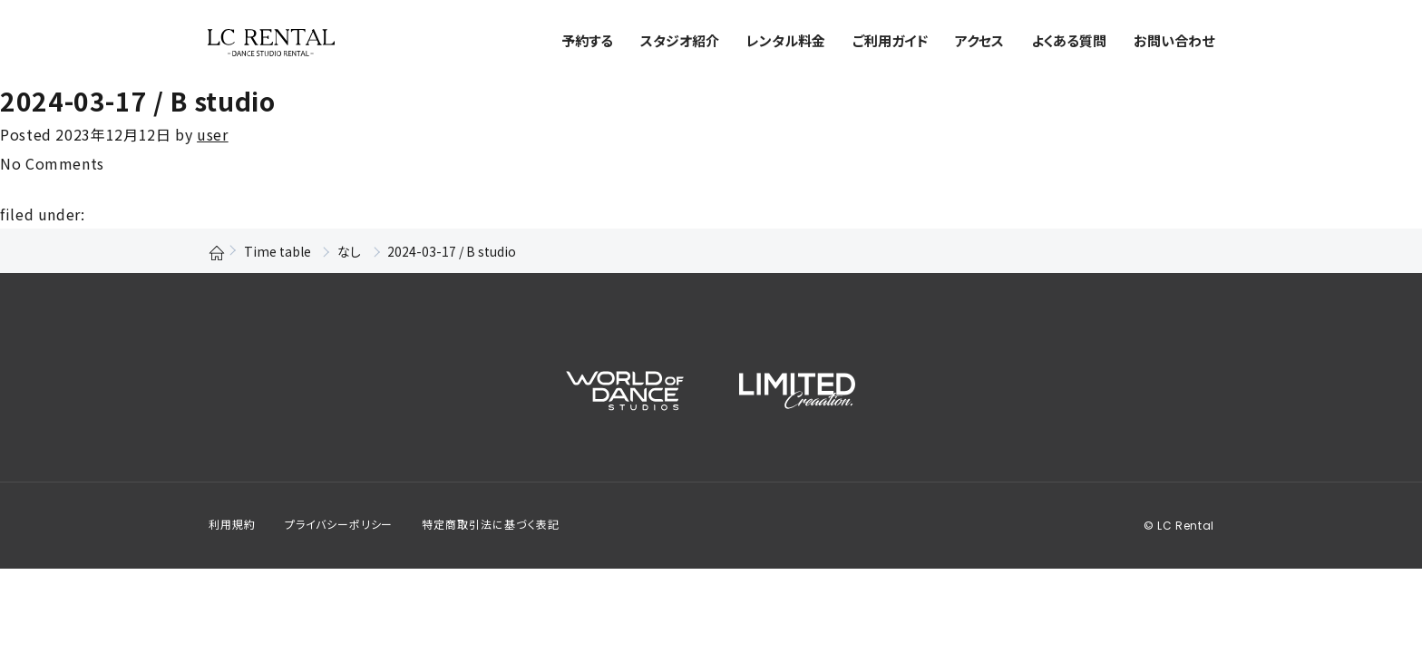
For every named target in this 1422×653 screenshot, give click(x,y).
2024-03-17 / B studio (137, 101)
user (213, 134)
